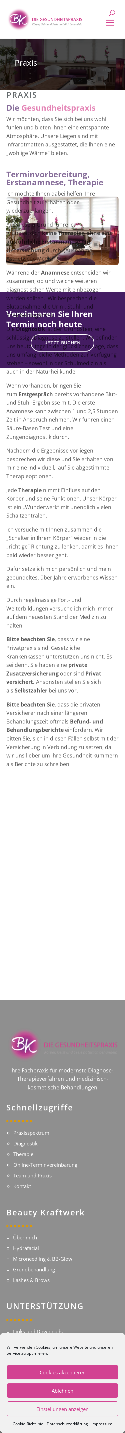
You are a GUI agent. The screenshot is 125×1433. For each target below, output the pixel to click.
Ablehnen (62, 1390)
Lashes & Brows (31, 1269)
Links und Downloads (38, 1322)
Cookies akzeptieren (63, 1372)
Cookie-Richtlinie (28, 1424)
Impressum (101, 1424)
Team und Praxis (32, 1162)
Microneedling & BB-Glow (42, 1248)
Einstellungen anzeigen (62, 1409)
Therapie (23, 1141)
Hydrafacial (26, 1237)
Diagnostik (25, 1130)
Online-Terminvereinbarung (45, 1152)
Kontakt (22, 1173)
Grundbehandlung (34, 1258)
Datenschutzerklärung (67, 1424)
